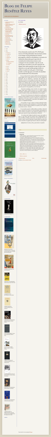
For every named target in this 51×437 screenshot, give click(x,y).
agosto (7, 58)
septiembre (8, 57)
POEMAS (7, 37)
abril (7, 68)
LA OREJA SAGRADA (10, 61)
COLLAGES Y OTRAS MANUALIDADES (9, 29)
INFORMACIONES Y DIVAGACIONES (9, 36)
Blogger (31, 432)
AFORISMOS (7, 27)
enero (7, 71)
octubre (7, 55)
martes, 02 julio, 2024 (23, 153)
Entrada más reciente (22, 158)
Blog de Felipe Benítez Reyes (18, 8)
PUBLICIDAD (7, 39)
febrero (7, 69)
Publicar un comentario (23, 156)
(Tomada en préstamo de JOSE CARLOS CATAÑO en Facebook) (10, 25)
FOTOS (6, 34)
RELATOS (7, 42)
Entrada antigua (43, 158)
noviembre (8, 54)
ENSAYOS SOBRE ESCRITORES (8, 31)
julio (7, 60)
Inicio (33, 158)
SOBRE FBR (7, 44)
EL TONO (8, 64)
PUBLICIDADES (8, 40)
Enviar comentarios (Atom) (27, 160)
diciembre (8, 52)
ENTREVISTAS (8, 33)
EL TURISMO (8, 63)
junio (7, 66)
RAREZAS (7, 41)
